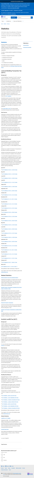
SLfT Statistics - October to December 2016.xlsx (11, 408)
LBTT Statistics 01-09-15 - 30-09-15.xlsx (9, 190)
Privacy (10, 469)
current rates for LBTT (7, 108)
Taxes (3, 21)
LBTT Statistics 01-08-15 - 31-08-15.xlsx (9, 186)
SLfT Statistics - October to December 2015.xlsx (11, 399)
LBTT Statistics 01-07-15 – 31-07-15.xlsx (9, 182)
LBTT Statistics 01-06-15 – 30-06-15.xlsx (9, 178)
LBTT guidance (8, 96)
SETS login (14, 17)
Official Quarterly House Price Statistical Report (9, 277)
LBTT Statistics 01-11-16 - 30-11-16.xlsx (9, 249)
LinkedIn (8, 466)
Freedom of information (4, 469)
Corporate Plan (26, 45)
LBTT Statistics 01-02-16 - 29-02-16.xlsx (9, 212)
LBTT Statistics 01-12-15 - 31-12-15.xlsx (9, 203)
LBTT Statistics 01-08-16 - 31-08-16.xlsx (9, 237)
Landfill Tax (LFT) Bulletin (5, 418)
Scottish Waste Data (4, 429)
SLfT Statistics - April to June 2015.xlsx (9, 395)
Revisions (8, 23)
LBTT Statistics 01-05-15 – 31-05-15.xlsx (9, 173)
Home (2, 23)
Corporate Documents (27, 47)
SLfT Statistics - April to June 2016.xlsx (9, 403)
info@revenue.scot (4, 272)
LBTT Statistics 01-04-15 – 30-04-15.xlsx (9, 169)
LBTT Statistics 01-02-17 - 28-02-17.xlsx (9, 262)
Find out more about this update (13, 8)
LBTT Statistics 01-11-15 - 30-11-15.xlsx (9, 199)
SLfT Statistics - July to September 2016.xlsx (10, 406)
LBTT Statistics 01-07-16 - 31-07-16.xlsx (9, 233)
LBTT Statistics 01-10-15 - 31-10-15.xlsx (9, 194)
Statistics (5, 23)
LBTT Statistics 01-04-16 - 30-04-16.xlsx (9, 220)
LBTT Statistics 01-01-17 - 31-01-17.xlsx (9, 258)
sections (2, 345)
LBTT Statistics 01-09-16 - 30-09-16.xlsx (9, 241)
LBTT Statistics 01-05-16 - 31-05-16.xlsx (9, 224)
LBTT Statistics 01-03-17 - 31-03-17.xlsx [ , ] (9, 266)
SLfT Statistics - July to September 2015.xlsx (10, 397)
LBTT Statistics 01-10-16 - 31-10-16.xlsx (9, 245)
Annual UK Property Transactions (7, 302)
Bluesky (3, 466)
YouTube (12, 466)
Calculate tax (8, 21)
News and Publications (17, 21)
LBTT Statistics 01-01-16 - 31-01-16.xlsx (9, 208)
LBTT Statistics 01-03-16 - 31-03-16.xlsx (9, 216)
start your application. (12, 13)
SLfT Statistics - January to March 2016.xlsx (10, 401)
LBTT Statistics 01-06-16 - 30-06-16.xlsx (9, 228)
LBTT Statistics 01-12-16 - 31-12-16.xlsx (9, 254)
